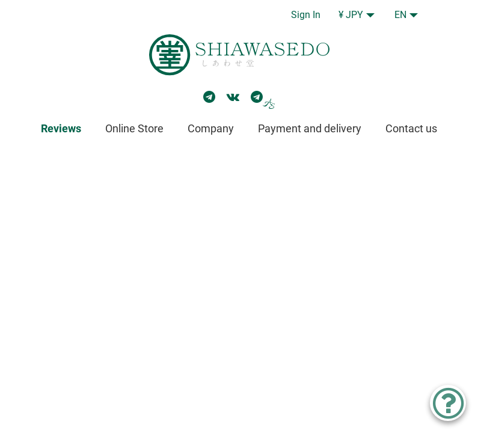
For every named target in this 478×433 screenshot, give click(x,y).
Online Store (134, 128)
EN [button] (400, 14)
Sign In (305, 14)
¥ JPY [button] (351, 14)
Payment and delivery (309, 128)
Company (211, 128)
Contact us (411, 128)
